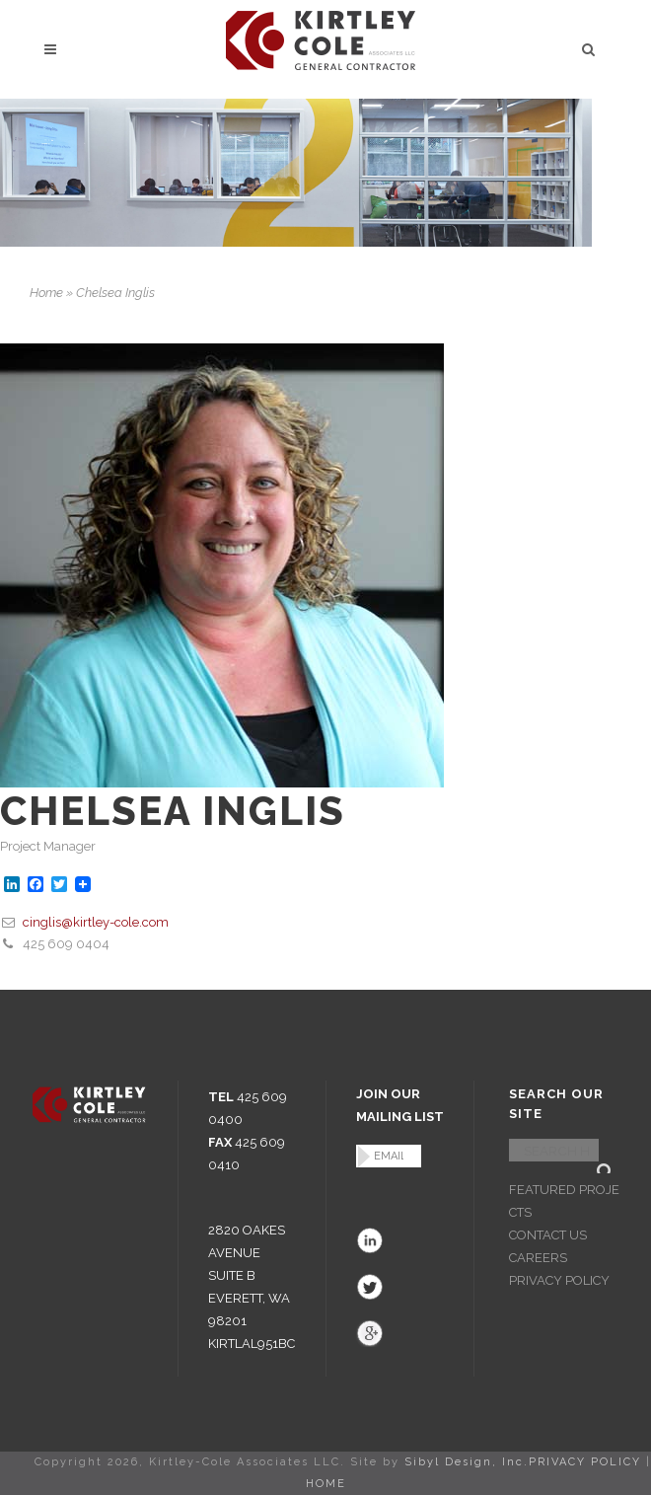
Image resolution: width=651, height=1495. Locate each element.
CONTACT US (548, 1235)
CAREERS (538, 1257)
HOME (326, 1483)
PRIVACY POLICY (559, 1280)
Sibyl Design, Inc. (466, 1462)
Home (46, 292)
